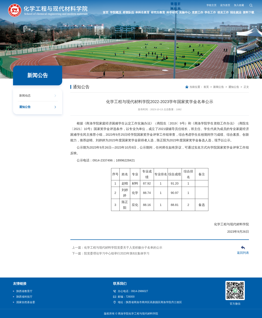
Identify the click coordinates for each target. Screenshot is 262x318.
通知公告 (233, 86)
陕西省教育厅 (24, 291)
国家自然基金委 (25, 302)
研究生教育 (158, 12)
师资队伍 (128, 12)
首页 (106, 12)
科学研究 (172, 12)
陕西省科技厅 (24, 296)
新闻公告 (218, 86)
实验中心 (185, 12)
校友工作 (223, 12)
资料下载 (248, 12)
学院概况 (115, 12)
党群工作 (197, 12)
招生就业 (235, 12)
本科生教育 (142, 12)
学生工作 (210, 12)
